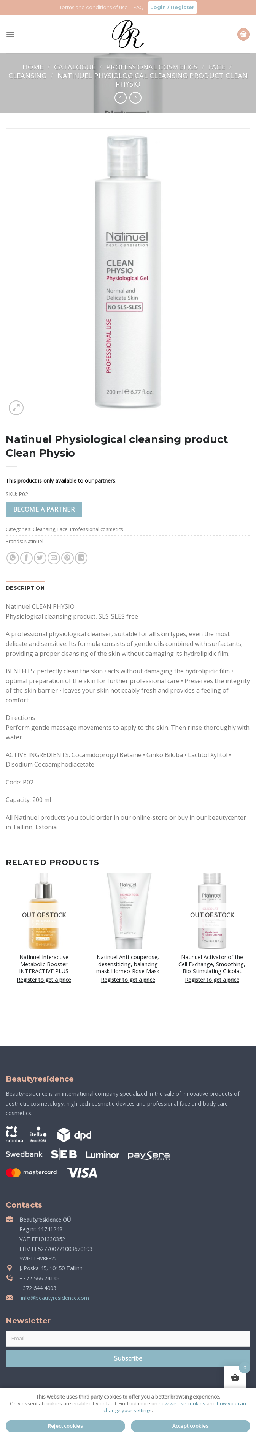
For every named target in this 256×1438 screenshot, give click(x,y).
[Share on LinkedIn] (81, 558)
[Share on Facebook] (26, 558)
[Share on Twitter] (40, 558)
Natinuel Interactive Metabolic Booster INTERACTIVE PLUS (43, 964)
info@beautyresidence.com (54, 1297)
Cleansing (28, 75)
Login (158, 7)
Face (217, 66)
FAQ (138, 7)
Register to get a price (44, 980)
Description (25, 588)
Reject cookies (65, 1425)
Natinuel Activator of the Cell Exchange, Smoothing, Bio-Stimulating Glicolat (211, 964)
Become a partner (44, 509)
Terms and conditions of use (93, 7)
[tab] (25, 588)
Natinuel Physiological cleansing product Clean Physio (152, 79)
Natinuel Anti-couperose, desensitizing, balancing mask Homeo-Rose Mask (127, 964)
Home (33, 66)
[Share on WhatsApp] (12, 558)
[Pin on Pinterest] (67, 558)
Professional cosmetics (152, 66)
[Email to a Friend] (54, 558)
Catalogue (75, 66)
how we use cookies (182, 1403)
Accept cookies (190, 1425)
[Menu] (10, 34)
